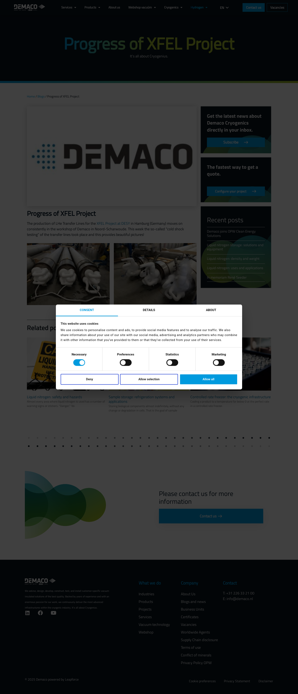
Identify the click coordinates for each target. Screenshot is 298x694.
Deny (89, 379)
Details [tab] (149, 310)
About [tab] (211, 310)
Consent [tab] (87, 310)
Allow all (208, 379)
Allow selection (149, 379)
